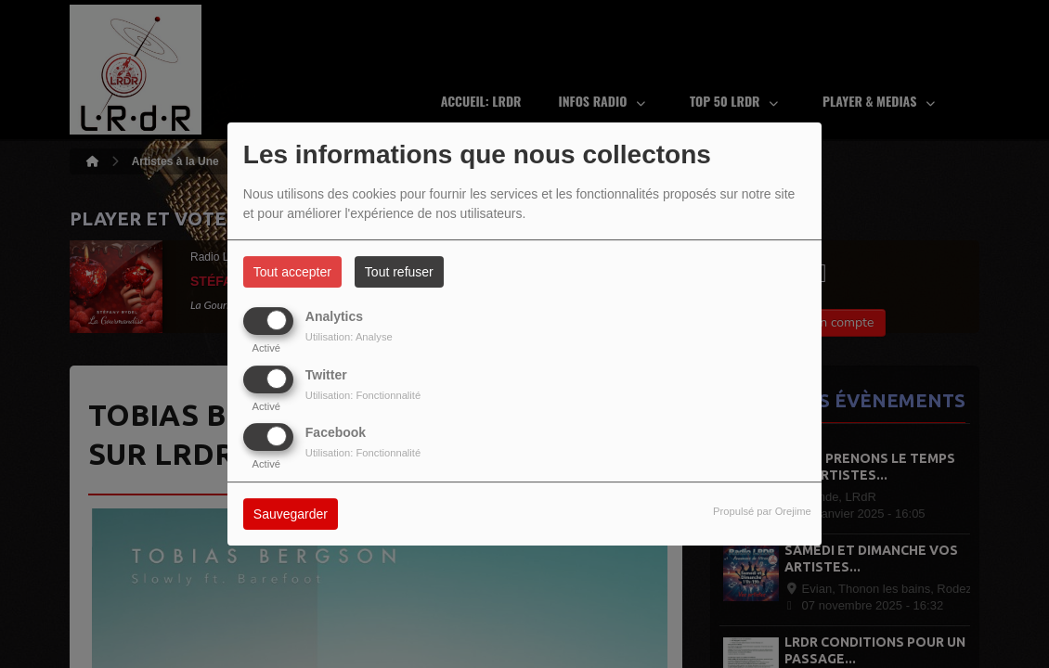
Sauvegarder (290, 514)
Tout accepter (292, 271)
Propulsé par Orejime (762, 511)
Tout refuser (399, 271)
